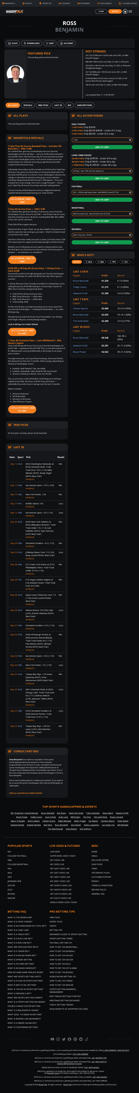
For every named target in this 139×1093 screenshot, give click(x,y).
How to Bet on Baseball (62, 951)
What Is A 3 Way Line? (18, 930)
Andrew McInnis (34, 825)
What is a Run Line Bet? (19, 942)
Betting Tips (56, 930)
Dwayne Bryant (17, 825)
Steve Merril (107, 813)
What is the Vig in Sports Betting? (25, 989)
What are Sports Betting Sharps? (25, 997)
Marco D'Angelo (18, 821)
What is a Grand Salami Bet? (22, 1023)
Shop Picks (96, 864)
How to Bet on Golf (60, 964)
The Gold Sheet (81, 320)
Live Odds (55, 851)
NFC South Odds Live (60, 894)
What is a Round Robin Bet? (22, 955)
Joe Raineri (93, 821)
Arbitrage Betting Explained (65, 1000)
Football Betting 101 (61, 942)
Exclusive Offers (100, 860)
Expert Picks (56, 921)
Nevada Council (53, 1073)
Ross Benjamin (61, 825)
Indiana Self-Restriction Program (69, 1063)
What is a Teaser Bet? (19, 951)
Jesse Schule (50, 817)
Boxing (11, 894)
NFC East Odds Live (60, 868)
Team (94, 868)
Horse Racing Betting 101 (63, 976)
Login (101, 11)
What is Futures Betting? (21, 964)
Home (94, 851)
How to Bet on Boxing (61, 972)
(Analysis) (30, 479)
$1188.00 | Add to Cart (22, 409)
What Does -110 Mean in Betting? (25, 1014)
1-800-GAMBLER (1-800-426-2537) (116, 1050)
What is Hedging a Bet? (19, 993)
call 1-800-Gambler (99, 1077)
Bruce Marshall (80, 280)
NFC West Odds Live (60, 877)
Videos (53, 926)
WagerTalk (43, 1084)
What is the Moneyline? (20, 917)
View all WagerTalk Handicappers (25, 793)
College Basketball (18, 864)
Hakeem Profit (80, 293)
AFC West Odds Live (60, 881)
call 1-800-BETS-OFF (99, 1058)
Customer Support (101, 877)
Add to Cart (102, 147)
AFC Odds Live (57, 864)
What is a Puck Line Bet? (20, 938)
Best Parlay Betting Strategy (65, 996)
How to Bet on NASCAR (61, 985)
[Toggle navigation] (130, 11)
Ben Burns (61, 813)
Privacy (95, 881)
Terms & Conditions (102, 885)
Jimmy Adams (34, 821)
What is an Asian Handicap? (22, 968)
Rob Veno (48, 825)
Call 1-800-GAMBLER (80, 1054)
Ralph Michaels (64, 821)
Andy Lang (63, 817)
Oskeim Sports (80, 308)
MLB (10, 872)
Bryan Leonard (116, 817)
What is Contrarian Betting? (23, 1027)
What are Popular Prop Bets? (23, 947)
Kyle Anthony (85, 829)
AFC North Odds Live (60, 889)
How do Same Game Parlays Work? (25, 972)
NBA (10, 860)
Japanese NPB (14, 881)
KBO (10, 877)
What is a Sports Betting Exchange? (26, 1002)
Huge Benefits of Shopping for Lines (69, 1009)
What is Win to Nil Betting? (22, 985)
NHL (10, 868)
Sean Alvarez (71, 829)
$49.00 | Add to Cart (22, 200)
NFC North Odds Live (61, 885)
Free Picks (55, 917)
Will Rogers (75, 817)
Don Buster (76, 825)
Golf (10, 889)
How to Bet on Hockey (61, 955)
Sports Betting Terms (61, 938)
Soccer (11, 885)
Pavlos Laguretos (91, 825)
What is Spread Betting (20, 959)
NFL (9, 851)
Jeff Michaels (122, 825)
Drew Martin (122, 821)
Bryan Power (79, 351)
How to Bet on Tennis (61, 980)
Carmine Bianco (108, 821)
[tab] (13, 105)
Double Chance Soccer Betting (24, 1006)
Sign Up (115, 11)
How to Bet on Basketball (64, 947)
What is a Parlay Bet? (19, 934)
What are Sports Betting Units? (24, 976)
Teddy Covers (80, 287)
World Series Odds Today (63, 902)
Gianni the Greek (76, 813)
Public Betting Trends (61, 1004)
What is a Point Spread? (20, 921)
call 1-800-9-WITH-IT (99, 1062)
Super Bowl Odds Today (62, 856)
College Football (17, 856)
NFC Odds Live (57, 860)
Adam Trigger (80, 821)
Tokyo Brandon (93, 813)
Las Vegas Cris (108, 825)
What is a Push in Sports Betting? (25, 980)
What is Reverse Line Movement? (24, 1018)
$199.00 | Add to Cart (22, 332)
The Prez (87, 817)
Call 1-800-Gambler (91, 1067)
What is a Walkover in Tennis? (23, 1010)
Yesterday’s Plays (100, 872)
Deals (94, 856)
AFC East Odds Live (59, 872)
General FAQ (97, 894)
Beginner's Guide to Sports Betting (68, 934)
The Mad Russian (55, 829)
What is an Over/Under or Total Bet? (27, 926)
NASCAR (11, 898)
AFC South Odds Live (60, 898)
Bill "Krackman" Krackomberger (24, 813)
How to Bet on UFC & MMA (63, 968)
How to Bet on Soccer (61, 959)
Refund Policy (98, 889)
